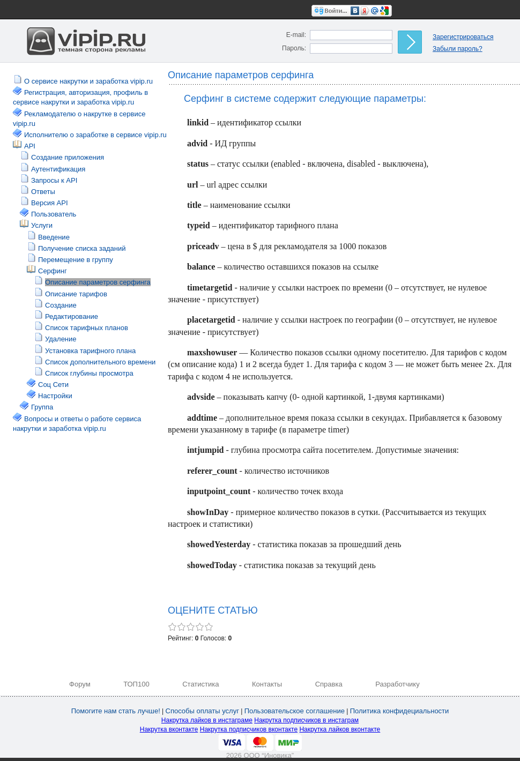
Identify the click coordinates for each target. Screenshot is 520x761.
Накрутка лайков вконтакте (339, 729)
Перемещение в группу (75, 260)
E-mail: (296, 35)
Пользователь (53, 214)
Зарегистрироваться (463, 37)
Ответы (43, 192)
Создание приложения (67, 157)
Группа (42, 407)
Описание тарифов (76, 294)
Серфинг (52, 271)
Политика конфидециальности (399, 711)
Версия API (49, 203)
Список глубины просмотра (89, 373)
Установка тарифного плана (90, 351)
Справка (329, 684)
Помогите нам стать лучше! (115, 711)
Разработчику (397, 684)
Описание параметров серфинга (98, 282)
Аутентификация (58, 169)
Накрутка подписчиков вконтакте (249, 729)
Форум (80, 684)
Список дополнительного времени (100, 362)
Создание (61, 305)
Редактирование (71, 316)
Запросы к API (54, 180)
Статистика (200, 684)
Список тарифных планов (86, 328)
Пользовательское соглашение (294, 711)
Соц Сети (53, 384)
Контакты (267, 684)
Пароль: (294, 48)
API (29, 146)
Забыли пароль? (457, 49)
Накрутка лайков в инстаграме (206, 720)
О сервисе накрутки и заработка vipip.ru (88, 81)
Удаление (61, 339)
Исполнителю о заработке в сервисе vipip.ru (95, 135)
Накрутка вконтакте (169, 729)
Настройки (55, 396)
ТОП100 (136, 684)
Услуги (42, 225)
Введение (54, 237)
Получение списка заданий (81, 248)
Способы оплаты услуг (202, 711)
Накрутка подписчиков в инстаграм (306, 720)
